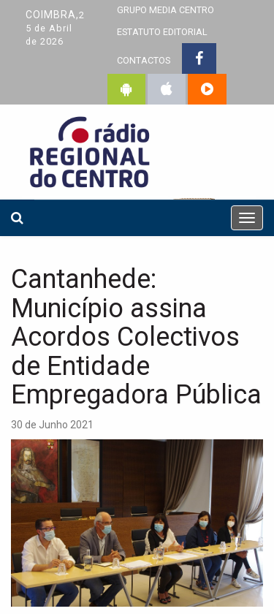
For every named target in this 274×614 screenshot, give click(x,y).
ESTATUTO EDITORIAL (162, 31)
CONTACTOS (143, 60)
